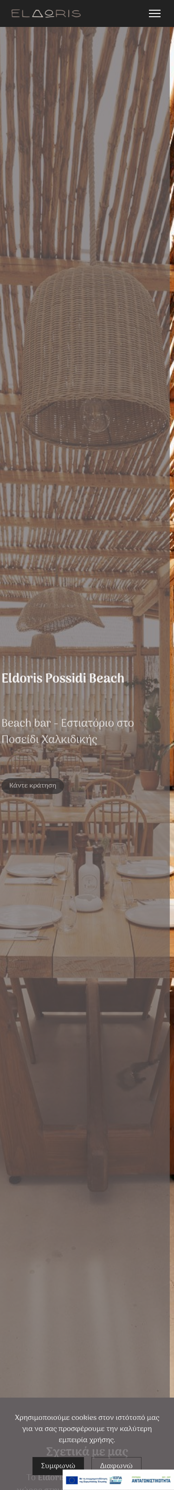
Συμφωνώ (58, 1467)
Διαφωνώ (116, 1467)
